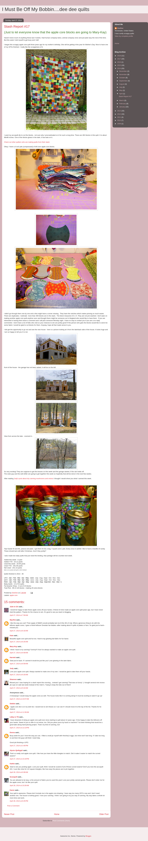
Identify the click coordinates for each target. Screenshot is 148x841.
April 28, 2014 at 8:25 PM (19, 801)
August (122, 84)
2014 (119, 68)
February (122, 104)
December (123, 71)
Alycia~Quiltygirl (16, 750)
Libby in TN (14, 717)
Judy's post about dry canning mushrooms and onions (33, 478)
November (123, 74)
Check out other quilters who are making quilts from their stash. (27, 142)
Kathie (12, 764)
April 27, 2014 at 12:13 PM (19, 728)
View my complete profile (124, 36)
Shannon (13, 679)
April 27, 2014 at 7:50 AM (19, 615)
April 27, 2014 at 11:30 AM (19, 712)
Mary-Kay (13, 646)
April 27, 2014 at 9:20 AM (19, 675)
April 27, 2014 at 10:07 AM (19, 699)
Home (56, 814)
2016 (119, 62)
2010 (119, 120)
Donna (12, 732)
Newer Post (9, 814)
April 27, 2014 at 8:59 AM (19, 653)
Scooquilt (13, 777)
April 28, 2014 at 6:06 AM (19, 772)
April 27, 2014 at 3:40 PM (19, 746)
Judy (12, 668)
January (122, 107)
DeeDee (120, 28)
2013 (119, 111)
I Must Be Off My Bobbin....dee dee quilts (45, 9)
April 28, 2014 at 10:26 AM (19, 785)
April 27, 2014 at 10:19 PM (19, 759)
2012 (119, 114)
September (123, 81)
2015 (119, 65)
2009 (119, 124)
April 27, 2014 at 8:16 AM (19, 631)
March (121, 100)
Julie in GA (14, 607)
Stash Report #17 (125, 96)
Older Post (104, 814)
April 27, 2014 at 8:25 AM (19, 642)
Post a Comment (13, 806)
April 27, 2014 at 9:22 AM (19, 688)
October (122, 78)
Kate (11, 635)
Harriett (13, 657)
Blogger (88, 836)
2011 (119, 117)
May (121, 90)
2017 (119, 59)
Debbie (12, 704)
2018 (119, 56)
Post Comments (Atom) (61, 821)
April (121, 94)
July (121, 87)
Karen (12, 790)
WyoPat (13, 620)
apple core (14, 595)
